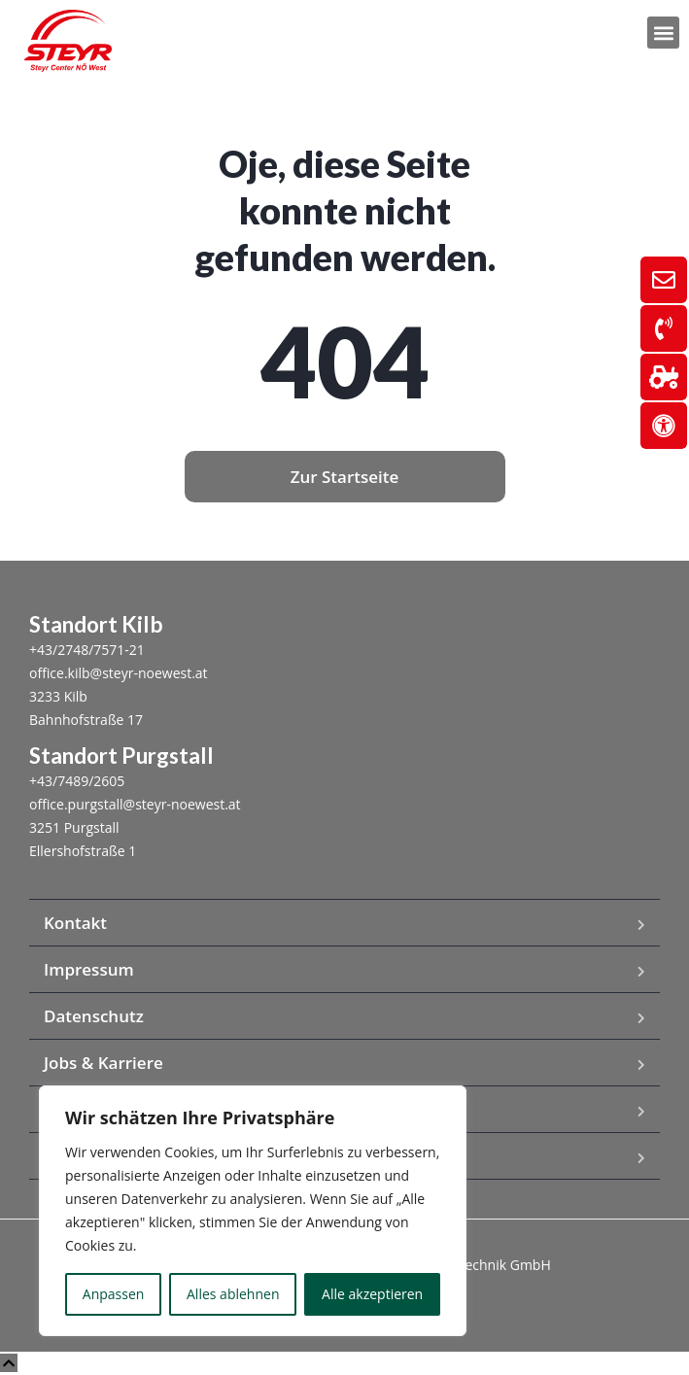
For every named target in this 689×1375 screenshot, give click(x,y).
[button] (663, 33)
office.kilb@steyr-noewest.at (118, 673)
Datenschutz (94, 1016)
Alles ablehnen (233, 1294)
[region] (252, 1210)
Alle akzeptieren (372, 1294)
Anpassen (114, 1294)
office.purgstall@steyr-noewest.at (135, 804)
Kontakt (75, 922)
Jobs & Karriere (103, 1062)
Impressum (89, 969)
